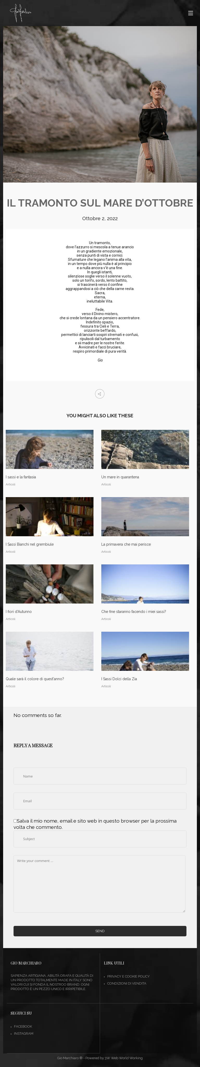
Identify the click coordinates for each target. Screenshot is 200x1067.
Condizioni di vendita (126, 983)
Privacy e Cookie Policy (128, 976)
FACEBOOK (23, 1026)
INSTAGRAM (23, 1033)
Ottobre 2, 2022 (100, 218)
